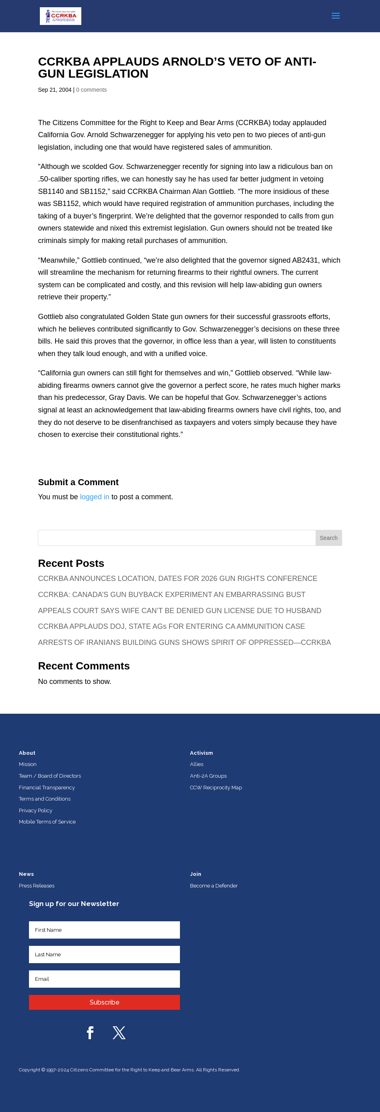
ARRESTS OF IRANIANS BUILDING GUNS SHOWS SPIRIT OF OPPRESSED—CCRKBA (184, 642)
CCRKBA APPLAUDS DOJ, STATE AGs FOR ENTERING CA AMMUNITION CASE (171, 626)
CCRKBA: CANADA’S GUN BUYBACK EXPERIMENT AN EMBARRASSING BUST (171, 595)
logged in (94, 497)
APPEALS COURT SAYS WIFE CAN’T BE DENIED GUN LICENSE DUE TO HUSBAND (179, 611)
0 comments (91, 89)
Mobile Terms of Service (47, 822)
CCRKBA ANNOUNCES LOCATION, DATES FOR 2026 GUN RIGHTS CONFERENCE (177, 579)
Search (328, 538)
